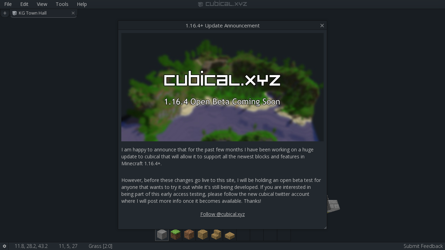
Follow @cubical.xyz (222, 214)
